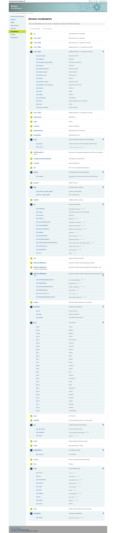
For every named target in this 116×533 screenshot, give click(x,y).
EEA (17, 1)
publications (38, 450)
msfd (35, 441)
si (38, 404)
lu (38, 378)
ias (35, 204)
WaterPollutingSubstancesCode (46, 297)
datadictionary (38, 130)
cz (39, 339)
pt (38, 394)
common (36, 126)
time (39, 497)
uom (35, 468)
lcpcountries (41, 429)
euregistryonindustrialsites (42, 158)
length (40, 486)
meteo (40, 490)
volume (40, 503)
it (38, 372)
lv (38, 381)
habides (36, 200)
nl (38, 388)
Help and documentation (17, 16)
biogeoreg (41, 59)
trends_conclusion (43, 107)
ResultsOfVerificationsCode (45, 286)
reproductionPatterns (44, 239)
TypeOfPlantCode (42, 290)
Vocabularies (14, 31)
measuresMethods (43, 225)
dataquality (37, 135)
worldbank (37, 513)
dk (39, 346)
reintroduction (42, 97)
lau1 (35, 322)
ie (38, 368)
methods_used (42, 75)
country (40, 517)
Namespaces (14, 37)
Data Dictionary (23, 13)
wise (35, 509)
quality (40, 91)
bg (39, 333)
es (39, 356)
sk (39, 407)
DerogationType (42, 283)
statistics (40, 493)
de (39, 343)
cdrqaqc (40, 212)
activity (40, 143)
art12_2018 (37, 42)
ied (35, 258)
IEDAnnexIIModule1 (40, 263)
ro (39, 397)
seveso (36, 459)
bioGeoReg (41, 208)
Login (92, 1)
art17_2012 (37, 51)
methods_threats (42, 72)
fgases (36, 172)
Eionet (17, 13)
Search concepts (48, 28)
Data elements (15, 25)
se (39, 401)
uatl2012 (40, 317)
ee (39, 349)
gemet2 (36, 183)
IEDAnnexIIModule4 (40, 273)
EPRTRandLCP (39, 152)
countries (40, 176)
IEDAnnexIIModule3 (40, 267)
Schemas (13, 28)
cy (39, 336)
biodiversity (37, 117)
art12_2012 (37, 38)
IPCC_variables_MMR (44, 194)
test (35, 464)
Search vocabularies (35, 28)
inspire (36, 302)
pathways (40, 232)
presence (40, 88)
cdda (35, 121)
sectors (40, 435)
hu (39, 365)
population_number (43, 81)
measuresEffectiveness (44, 222)
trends (40, 104)
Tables (12, 22)
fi (38, 359)
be (39, 330)
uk (39, 410)
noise (35, 445)
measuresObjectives (43, 229)
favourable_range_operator (45, 62)
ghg (35, 187)
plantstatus (41, 432)
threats (40, 101)
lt (38, 375)
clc (39, 311)
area (39, 476)
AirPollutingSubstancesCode (45, 279)
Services (13, 34)
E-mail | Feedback (16, 528)
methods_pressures (43, 68)
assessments (41, 55)
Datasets (13, 19)
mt (39, 385)
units (39, 253)
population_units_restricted (45, 84)
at (38, 327)
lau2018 (36, 420)
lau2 (35, 416)
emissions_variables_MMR (45, 191)
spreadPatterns (42, 249)
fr (38, 362)
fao (35, 167)
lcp (35, 425)
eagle (39, 314)
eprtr (35, 139)
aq (34, 33)
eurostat (36, 163)
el (38, 352)
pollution (40, 78)
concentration (42, 479)
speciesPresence (42, 246)
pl (38, 391)
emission (40, 483)
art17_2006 (37, 47)
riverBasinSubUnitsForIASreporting (47, 242)
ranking (40, 94)
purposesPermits (42, 235)
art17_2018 (37, 112)
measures (41, 65)
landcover (37, 306)
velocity (40, 500)
